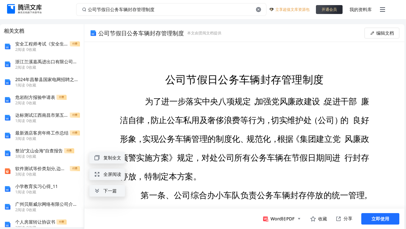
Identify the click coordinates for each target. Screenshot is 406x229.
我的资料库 (361, 9)
